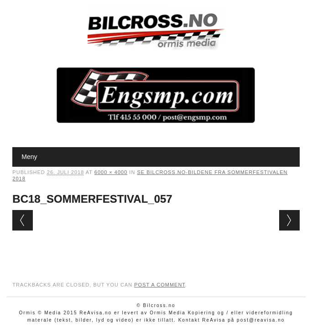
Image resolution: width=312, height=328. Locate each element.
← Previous (22, 220)
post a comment (159, 284)
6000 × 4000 (110, 172)
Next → (289, 220)
